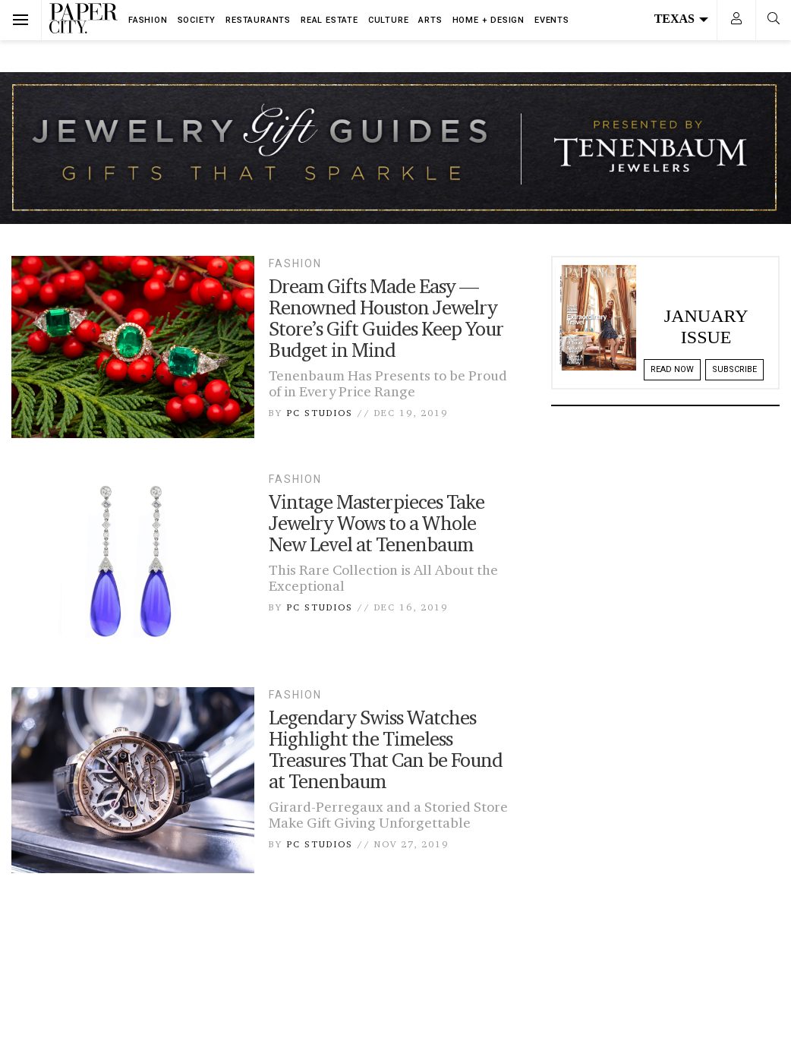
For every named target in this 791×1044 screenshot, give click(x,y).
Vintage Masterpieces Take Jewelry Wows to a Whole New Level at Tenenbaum (376, 523)
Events (551, 20)
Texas (681, 18)
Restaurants (258, 20)
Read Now (672, 369)
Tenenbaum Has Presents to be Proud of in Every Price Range (388, 383)
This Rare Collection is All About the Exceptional (383, 578)
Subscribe (734, 369)
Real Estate (329, 20)
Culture (388, 20)
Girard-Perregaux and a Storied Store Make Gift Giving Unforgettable (388, 814)
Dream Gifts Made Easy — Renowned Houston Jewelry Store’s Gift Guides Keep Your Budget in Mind (386, 318)
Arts (430, 20)
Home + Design (488, 20)
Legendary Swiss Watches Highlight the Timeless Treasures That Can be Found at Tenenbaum (386, 749)
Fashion (148, 20)
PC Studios (319, 412)
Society (197, 20)
